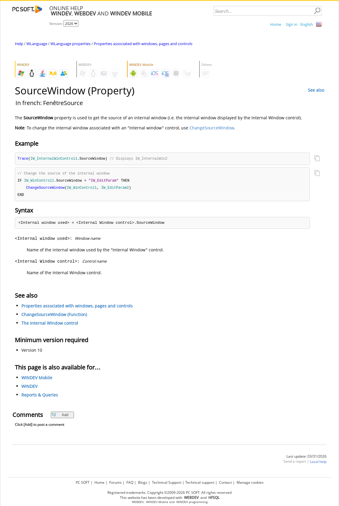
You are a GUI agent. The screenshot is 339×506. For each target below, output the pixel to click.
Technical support (199, 482)
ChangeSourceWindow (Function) (54, 316)
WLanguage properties (70, 43)
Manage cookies (250, 482)
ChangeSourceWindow (211, 128)
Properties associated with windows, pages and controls (143, 43)
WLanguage (36, 43)
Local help (318, 463)
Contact (225, 482)
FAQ (129, 482)
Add (59, 416)
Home (275, 24)
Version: (56, 23)
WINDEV (29, 388)
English (306, 24)
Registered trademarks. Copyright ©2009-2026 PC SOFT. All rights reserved (169, 492)
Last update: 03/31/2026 (306, 457)
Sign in (291, 24)
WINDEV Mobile (36, 379)
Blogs (142, 482)
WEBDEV (138, 502)
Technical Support (166, 482)
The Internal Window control (49, 324)
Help (19, 43)
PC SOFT (83, 482)
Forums (115, 482)
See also (316, 90)
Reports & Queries (39, 396)
